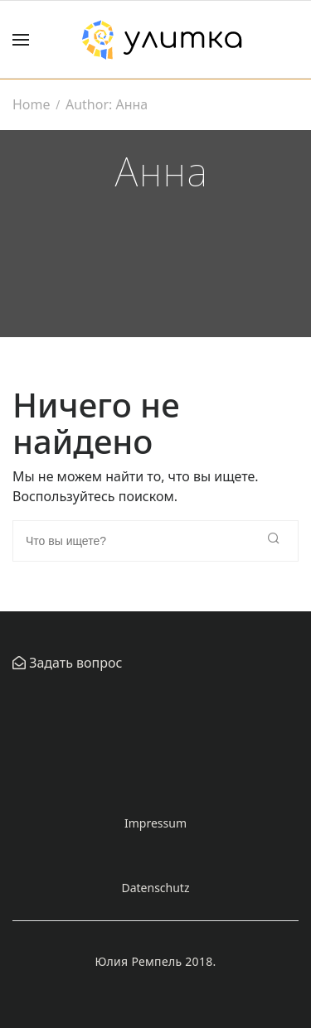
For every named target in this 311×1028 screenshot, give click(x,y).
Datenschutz (155, 887)
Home (31, 104)
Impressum (155, 823)
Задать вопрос (74, 663)
